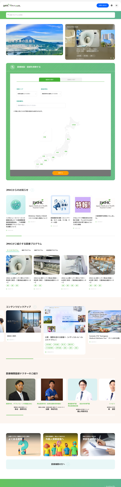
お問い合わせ (103, 5)
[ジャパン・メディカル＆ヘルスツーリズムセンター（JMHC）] (12, 5)
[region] (60, 250)
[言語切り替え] (112, 5)
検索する (60, 173)
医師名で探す (71, 80)
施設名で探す (49, 80)
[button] (60, 53)
